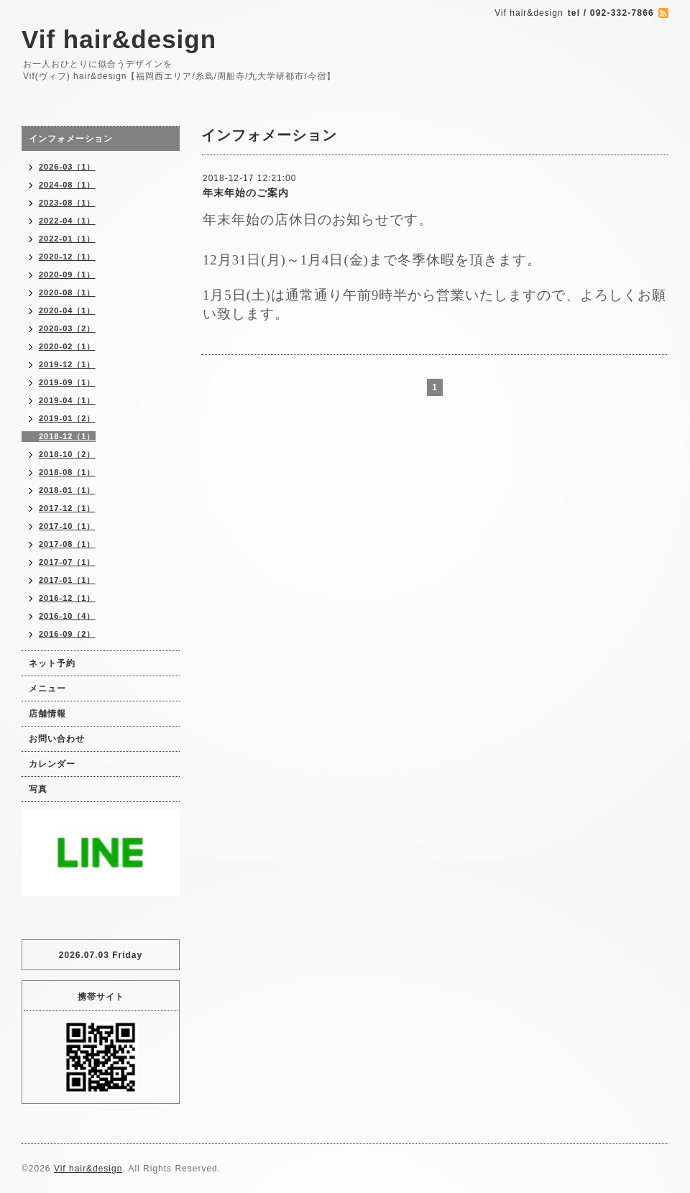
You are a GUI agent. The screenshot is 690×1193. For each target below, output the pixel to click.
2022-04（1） (67, 220)
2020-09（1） (67, 274)
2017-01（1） (67, 580)
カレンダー (52, 764)
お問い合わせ (57, 739)
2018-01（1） (67, 490)
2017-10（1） (67, 526)
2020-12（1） (67, 256)
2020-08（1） (67, 292)
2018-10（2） (67, 454)
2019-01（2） (67, 418)
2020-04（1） (67, 310)
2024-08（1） (67, 184)
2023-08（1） (67, 202)
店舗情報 (47, 714)
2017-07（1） (67, 562)
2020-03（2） (67, 328)
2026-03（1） (67, 166)
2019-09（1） (67, 382)
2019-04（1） (67, 400)
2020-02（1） (67, 346)
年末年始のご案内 (246, 192)
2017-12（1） (67, 508)
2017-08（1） (67, 544)
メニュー (47, 688)
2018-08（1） (67, 472)
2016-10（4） (67, 616)
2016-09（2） (67, 634)
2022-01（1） (67, 238)
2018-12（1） (67, 436)
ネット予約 (52, 663)
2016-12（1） (67, 598)
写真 (38, 789)
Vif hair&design (119, 39)
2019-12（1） (67, 364)
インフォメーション (71, 139)
